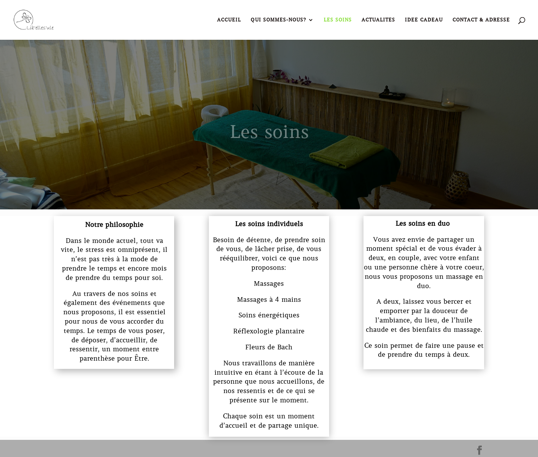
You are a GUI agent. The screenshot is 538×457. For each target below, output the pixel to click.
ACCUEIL (229, 20)
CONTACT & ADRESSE (481, 20)
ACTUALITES (378, 20)
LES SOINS (338, 20)
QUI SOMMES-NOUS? (278, 20)
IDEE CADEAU (424, 20)
